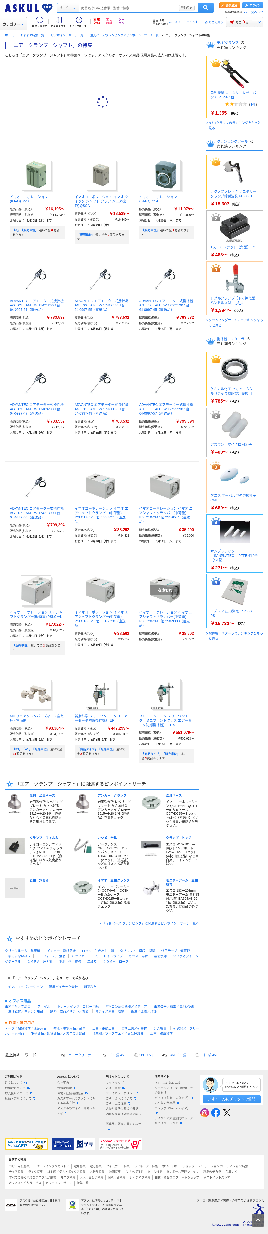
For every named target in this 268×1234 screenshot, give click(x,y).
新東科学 (90, 987)
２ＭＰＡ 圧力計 (40, 961)
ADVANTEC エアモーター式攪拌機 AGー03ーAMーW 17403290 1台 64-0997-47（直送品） (37, 409)
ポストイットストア (217, 1177)
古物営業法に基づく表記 (124, 1109)
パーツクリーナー (81, 1055)
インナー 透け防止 (61, 951)
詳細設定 (187, 7)
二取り (92, 961)
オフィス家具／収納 (109, 1011)
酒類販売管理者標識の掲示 (123, 1116)
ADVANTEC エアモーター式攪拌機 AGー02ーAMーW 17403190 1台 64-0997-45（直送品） (166, 305)
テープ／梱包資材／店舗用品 (26, 1028)
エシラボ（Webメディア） (172, 1110)
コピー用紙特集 (19, 1166)
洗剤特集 (115, 1172)
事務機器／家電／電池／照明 (174, 1006)
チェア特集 (16, 1172)
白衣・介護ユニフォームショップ (177, 1177)
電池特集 (96, 1166)
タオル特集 (154, 1172)
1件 (253, 104)
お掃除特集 (97, 1172)
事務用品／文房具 (18, 1006)
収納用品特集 (116, 1177)
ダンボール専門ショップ (182, 1172)
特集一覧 (83, 1183)
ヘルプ (258, 12)
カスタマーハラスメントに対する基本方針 (76, 1101)
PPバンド (148, 1055)
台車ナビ (231, 1172)
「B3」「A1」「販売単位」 (30, 749)
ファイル (43, 1006)
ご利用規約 (115, 1088)
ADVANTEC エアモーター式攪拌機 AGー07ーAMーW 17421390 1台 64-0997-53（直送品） (37, 512)
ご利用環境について (121, 1098)
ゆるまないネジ (19, 956)
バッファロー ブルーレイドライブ (97, 956)
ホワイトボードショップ (178, 1166)
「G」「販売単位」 (25, 230)
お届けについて (17, 1088)
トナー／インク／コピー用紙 (78, 1006)
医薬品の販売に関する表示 (123, 1126)
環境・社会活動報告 (72, 1093)
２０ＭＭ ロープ (115, 961)
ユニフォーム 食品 (51, 956)
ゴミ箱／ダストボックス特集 (66, 1172)
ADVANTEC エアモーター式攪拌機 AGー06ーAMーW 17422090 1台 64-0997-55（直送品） (101, 305)
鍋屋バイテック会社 (63, 987)
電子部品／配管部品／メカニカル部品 (58, 1033)
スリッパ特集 (134, 1172)
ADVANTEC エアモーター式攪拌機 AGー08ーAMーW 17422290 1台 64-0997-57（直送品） (166, 409)
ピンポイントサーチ (59, 1183)
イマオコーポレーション (25, 987)
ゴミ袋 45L (117, 1055)
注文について (16, 1083)
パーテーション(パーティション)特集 (223, 1166)
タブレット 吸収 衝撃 (137, 951)
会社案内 (65, 1083)
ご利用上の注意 (118, 1103)
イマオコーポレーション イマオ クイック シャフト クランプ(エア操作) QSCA (101, 201)
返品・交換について (20, 1098)
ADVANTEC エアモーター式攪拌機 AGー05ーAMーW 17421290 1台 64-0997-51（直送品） (37, 305)
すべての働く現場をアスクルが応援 (32, 1177)
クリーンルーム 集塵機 (22, 951)
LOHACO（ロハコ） (170, 1083)
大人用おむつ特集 (91, 1177)
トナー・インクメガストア (51, 1166)
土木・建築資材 (161, 1033)
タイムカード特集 (118, 1166)
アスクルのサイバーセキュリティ (76, 1111)
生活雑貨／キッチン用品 (25, 1011)
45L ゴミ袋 (178, 1055)
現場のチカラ (212, 1172)
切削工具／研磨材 (134, 1028)
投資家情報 (66, 1088)
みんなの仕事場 (167, 1103)
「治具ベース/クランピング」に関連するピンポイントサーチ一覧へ (150, 923)
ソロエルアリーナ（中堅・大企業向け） (174, 1091)
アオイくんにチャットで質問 (231, 1099)
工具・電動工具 (103, 1028)
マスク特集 (68, 1177)
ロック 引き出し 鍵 (98, 951)
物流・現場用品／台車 (69, 1028)
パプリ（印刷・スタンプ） (174, 1098)
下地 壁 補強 (70, 961)
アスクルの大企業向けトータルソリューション (174, 1121)
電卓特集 (80, 1166)
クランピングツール (233, 141)
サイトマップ (115, 1083)
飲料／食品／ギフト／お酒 (69, 1011)
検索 (206, 8)
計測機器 (160, 1028)
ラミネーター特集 (146, 1166)
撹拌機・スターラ (231, 339)
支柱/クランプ (228, 43)
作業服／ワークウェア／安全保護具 (117, 1033)
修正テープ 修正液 (175, 951)
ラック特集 (35, 1172)
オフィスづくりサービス (25, 1183)
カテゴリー (13, 24)
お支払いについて (18, 1093)
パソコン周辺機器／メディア (126, 1006)
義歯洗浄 (160, 956)
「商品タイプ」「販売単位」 (96, 749)
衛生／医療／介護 (144, 1011)
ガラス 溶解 (138, 956)
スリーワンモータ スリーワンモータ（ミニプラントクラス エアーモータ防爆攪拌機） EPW (165, 720)
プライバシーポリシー (122, 1093)
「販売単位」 (86, 235)
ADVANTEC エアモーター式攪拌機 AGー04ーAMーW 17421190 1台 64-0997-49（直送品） (101, 409)
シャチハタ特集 (140, 1177)
